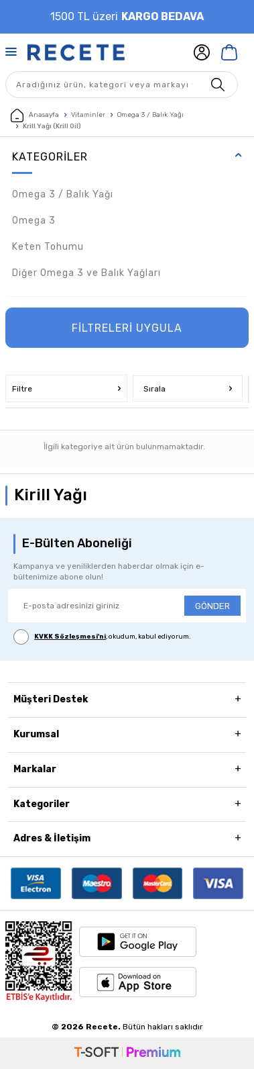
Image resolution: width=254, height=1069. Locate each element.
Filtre (66, 388)
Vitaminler (88, 115)
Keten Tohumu (48, 246)
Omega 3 (34, 220)
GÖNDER (212, 606)
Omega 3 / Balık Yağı (150, 115)
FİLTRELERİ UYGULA (127, 328)
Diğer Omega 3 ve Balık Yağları (86, 273)
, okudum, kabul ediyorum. (102, 637)
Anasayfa (35, 115)
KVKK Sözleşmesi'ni (70, 637)
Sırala (188, 388)
